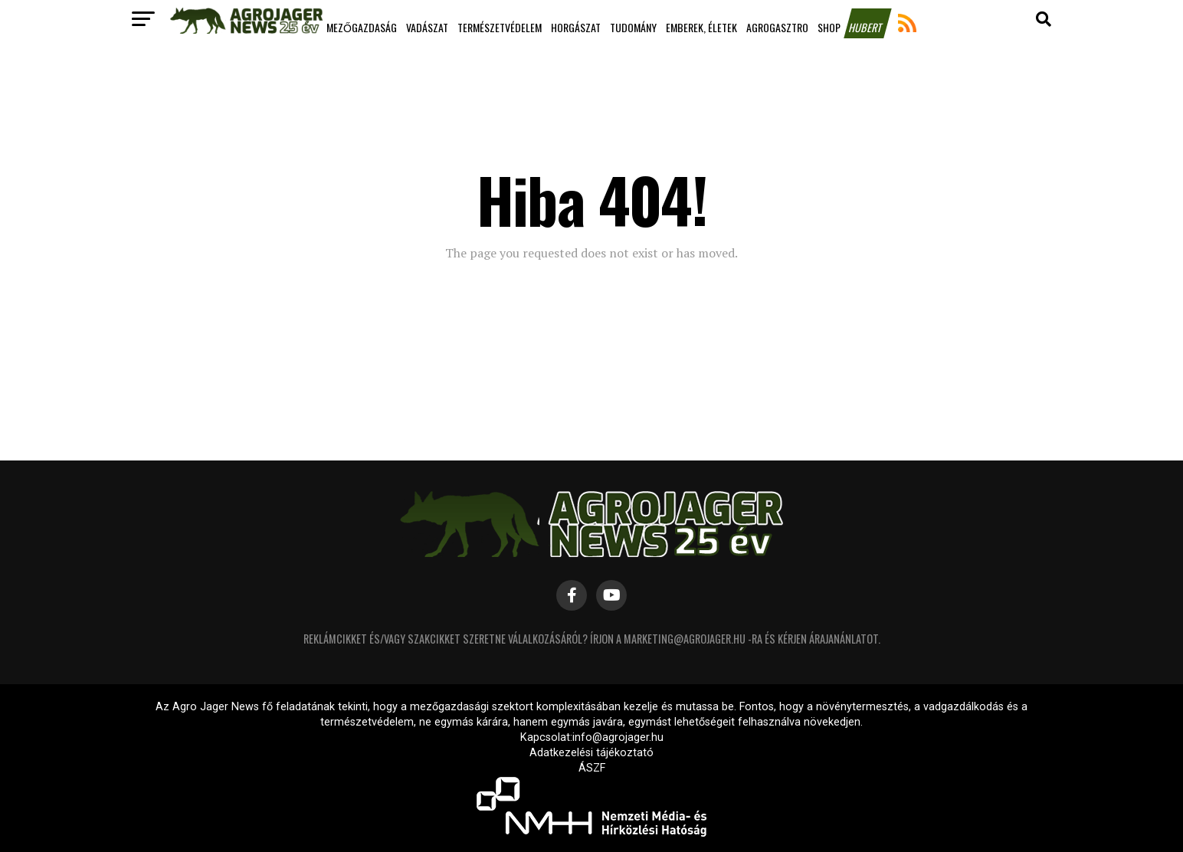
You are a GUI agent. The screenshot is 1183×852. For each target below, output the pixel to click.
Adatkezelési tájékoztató (591, 752)
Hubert (866, 27)
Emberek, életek (701, 27)
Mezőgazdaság (361, 27)
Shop (829, 27)
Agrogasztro (777, 27)
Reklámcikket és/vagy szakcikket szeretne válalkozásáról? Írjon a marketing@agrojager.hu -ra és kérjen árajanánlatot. (591, 639)
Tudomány (633, 27)
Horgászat (576, 27)
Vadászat (427, 27)
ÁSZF (591, 768)
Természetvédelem (499, 27)
